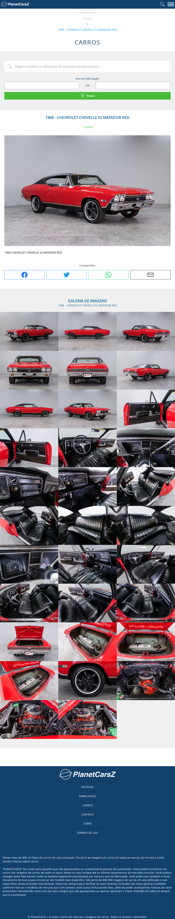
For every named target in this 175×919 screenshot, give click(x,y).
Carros (87, 18)
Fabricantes (87, 796)
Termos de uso (87, 832)
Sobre (87, 823)
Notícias (87, 787)
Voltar (89, 127)
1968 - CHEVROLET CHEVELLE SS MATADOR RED (87, 29)
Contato (87, 814)
